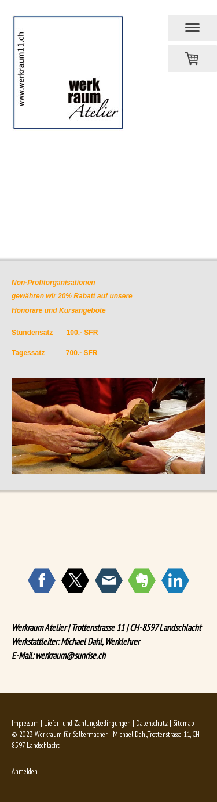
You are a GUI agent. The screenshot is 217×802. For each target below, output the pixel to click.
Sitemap (183, 723)
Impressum (25, 723)
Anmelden (25, 771)
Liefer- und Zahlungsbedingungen (87, 723)
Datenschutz (152, 723)
